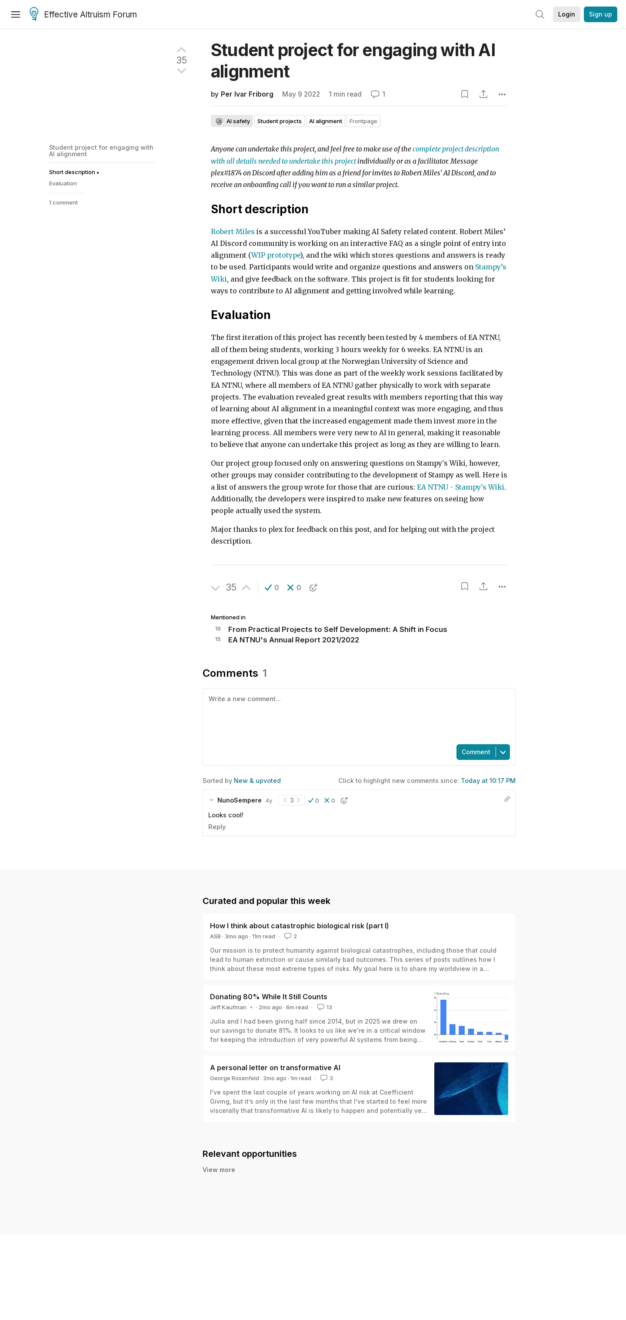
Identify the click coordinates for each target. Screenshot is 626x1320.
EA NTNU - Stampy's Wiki (460, 487)
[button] (272, 587)
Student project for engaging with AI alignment (101, 150)
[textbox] (357, 715)
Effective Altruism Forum (83, 15)
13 (324, 1007)
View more (219, 1169)
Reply (217, 826)
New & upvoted (257, 780)
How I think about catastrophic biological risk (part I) (299, 925)
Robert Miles (233, 232)
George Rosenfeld (234, 1078)
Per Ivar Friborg (247, 94)
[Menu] (15, 14)
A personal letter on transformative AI (275, 1067)
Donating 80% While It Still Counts (268, 996)
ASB (215, 936)
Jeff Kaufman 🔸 (232, 1007)
